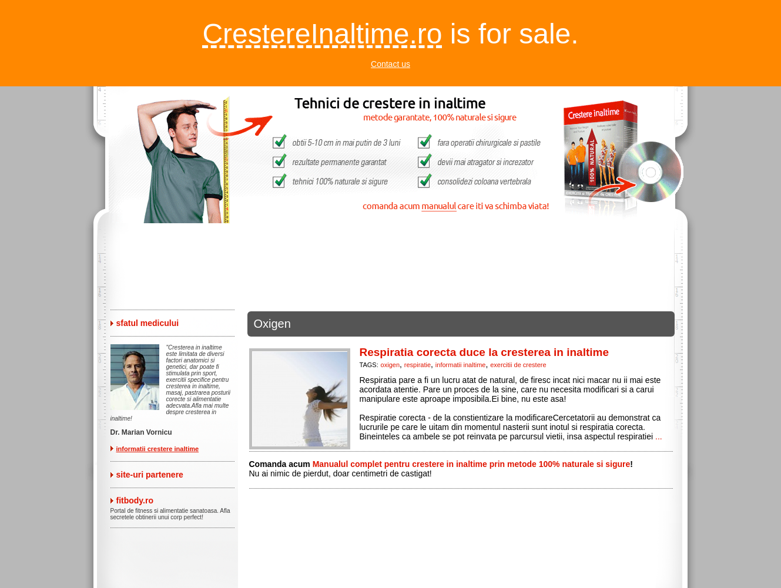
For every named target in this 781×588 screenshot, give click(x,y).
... (658, 436)
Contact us (390, 64)
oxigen (390, 364)
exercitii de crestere (518, 364)
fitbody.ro (135, 500)
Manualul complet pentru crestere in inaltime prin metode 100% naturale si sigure (472, 464)
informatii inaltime (460, 364)
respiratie (417, 364)
